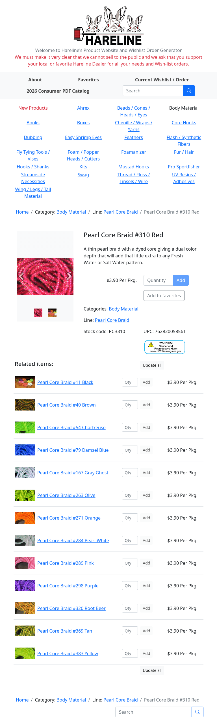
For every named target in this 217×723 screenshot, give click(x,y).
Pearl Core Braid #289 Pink (65, 563)
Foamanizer (133, 152)
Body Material (71, 212)
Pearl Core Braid (120, 212)
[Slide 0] (38, 313)
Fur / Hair (184, 152)
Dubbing (33, 137)
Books (33, 123)
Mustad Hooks (133, 167)
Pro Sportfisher (184, 167)
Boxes (83, 123)
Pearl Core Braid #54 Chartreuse (71, 427)
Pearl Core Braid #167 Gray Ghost (72, 473)
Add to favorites (164, 295)
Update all (152, 365)
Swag (83, 174)
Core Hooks (184, 123)
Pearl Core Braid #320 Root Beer (71, 608)
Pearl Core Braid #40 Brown (66, 405)
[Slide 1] (52, 313)
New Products (33, 108)
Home (22, 212)
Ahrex (83, 108)
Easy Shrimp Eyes (83, 137)
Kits (83, 167)
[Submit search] (189, 90)
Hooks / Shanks (33, 167)
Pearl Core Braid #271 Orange (69, 518)
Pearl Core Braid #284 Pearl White (73, 540)
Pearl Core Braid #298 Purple (68, 586)
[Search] (153, 90)
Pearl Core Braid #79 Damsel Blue (72, 450)
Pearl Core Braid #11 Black (65, 382)
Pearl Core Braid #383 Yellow (67, 653)
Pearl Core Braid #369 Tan (64, 631)
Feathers (133, 137)
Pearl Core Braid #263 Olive (66, 495)
